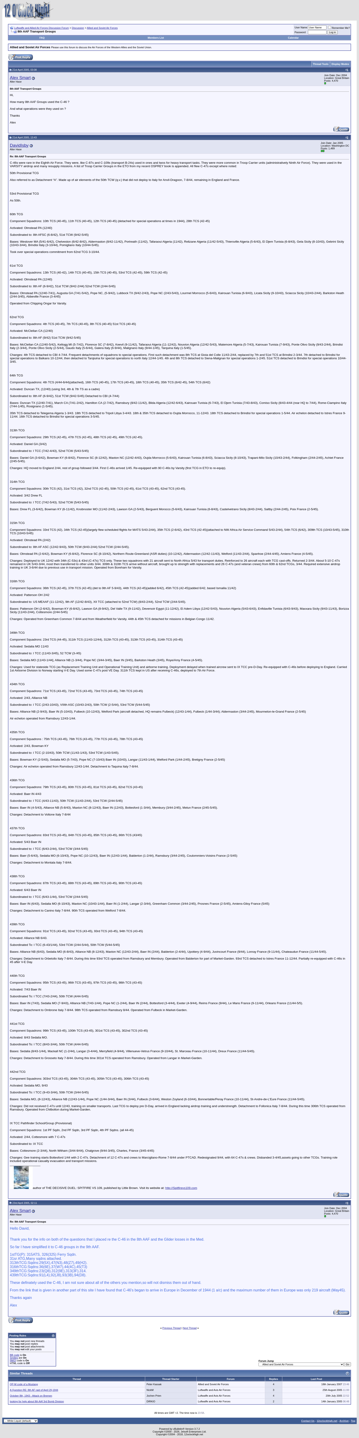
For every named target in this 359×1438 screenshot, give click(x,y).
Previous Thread (171, 1328)
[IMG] (13, 1360)
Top (353, 1420)
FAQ (42, 37)
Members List (156, 37)
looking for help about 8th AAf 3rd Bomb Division (37, 1401)
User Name (301, 27)
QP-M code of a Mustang (24, 1384)
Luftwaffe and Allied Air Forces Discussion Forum (41, 28)
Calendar (293, 37)
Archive (344, 1420)
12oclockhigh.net (327, 1420)
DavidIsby (19, 145)
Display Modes (340, 64)
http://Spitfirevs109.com (181, 1188)
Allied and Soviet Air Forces (102, 28)
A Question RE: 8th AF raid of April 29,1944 (34, 1390)
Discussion (78, 28)
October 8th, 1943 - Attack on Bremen (31, 1395)
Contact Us (307, 1420)
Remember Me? (339, 28)
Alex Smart (20, 77)
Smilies (14, 1357)
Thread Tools (321, 64)
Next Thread (190, 1328)
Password (300, 32)
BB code (14, 1355)
